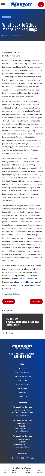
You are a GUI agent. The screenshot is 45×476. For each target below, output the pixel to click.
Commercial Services (22, 376)
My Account (22, 388)
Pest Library (22, 380)
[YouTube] (22, 458)
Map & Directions (22, 415)
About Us (22, 368)
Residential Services (22, 372)
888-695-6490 (22, 357)
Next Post (36, 301)
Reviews (22, 392)
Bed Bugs (16, 294)
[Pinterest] (27, 458)
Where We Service (22, 384)
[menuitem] (5, 472)
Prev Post (9, 301)
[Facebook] (12, 458)
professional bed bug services (25, 282)
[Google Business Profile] (32, 458)
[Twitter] (17, 458)
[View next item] (12, 333)
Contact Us (22, 396)
